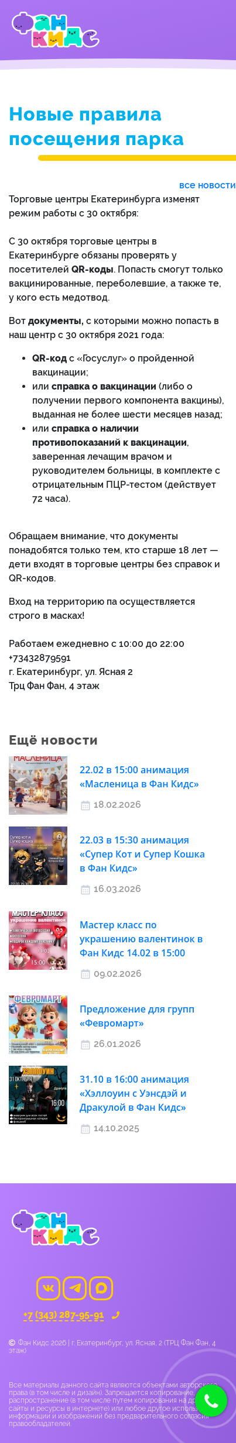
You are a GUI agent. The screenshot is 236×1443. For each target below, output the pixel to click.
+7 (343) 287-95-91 (63, 1315)
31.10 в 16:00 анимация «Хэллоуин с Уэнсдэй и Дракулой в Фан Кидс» (134, 1093)
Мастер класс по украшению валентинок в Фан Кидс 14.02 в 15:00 (141, 938)
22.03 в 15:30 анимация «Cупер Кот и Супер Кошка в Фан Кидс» (142, 854)
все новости (207, 185)
